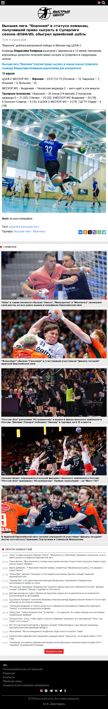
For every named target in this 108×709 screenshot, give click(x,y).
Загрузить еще (54, 651)
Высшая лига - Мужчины (29, 231)
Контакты (9, 677)
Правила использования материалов (26, 685)
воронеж (14, 226)
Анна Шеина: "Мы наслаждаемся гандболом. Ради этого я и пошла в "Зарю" (46, 631)
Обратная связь (12, 681)
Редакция (9, 673)
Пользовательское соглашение (23, 669)
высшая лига (30, 226)
